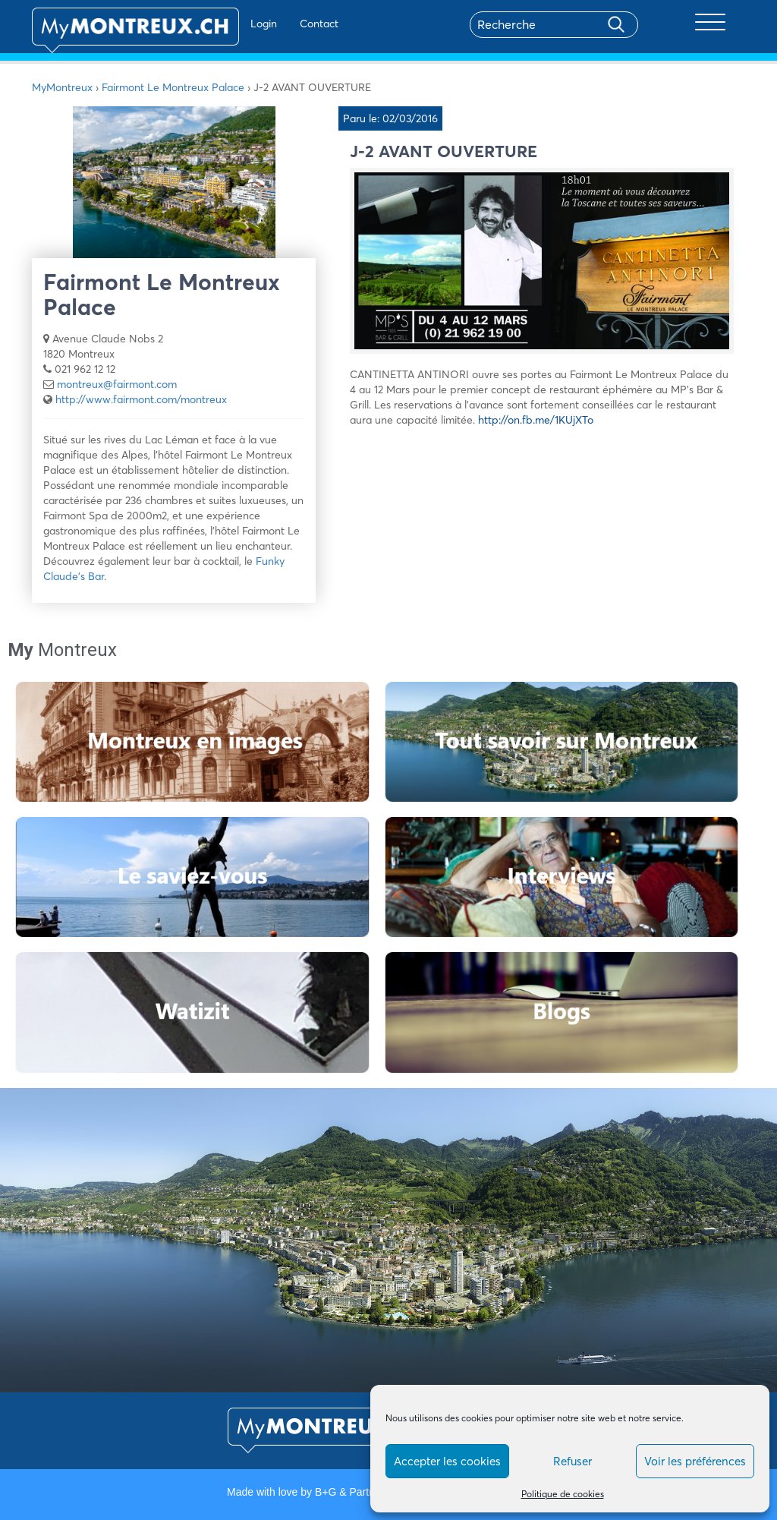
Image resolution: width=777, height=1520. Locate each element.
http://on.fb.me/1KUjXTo (535, 420)
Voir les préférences (695, 1461)
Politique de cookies (562, 1494)
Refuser (572, 1461)
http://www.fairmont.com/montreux (141, 399)
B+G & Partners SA (360, 1492)
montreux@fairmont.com (117, 384)
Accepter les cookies (447, 1461)
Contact (273, 23)
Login (218, 23)
